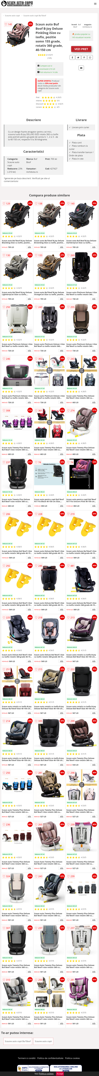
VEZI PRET (81, 49)
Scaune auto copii (12, 15)
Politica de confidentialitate (50, 1058)
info (29, 247)
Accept (60, 1073)
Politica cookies (72, 1058)
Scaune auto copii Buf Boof (34, 15)
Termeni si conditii (27, 1058)
